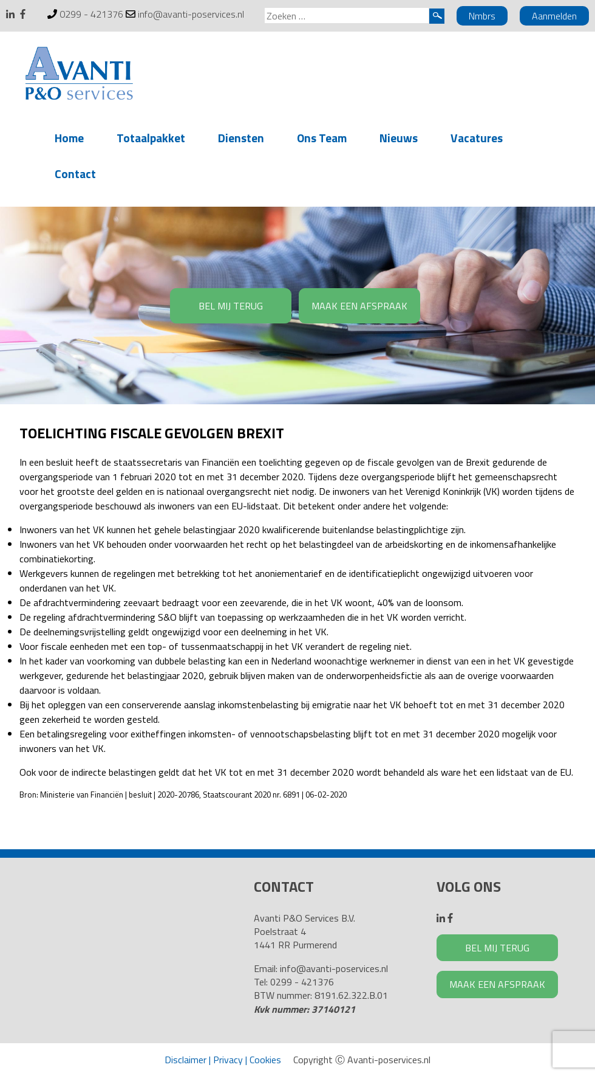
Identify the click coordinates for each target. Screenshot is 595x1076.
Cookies (265, 1059)
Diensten (241, 138)
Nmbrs (482, 16)
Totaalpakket (151, 138)
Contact (75, 173)
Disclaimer (185, 1059)
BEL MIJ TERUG (231, 305)
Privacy (228, 1059)
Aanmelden (554, 16)
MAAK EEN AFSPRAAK (359, 305)
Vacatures (476, 138)
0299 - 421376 (91, 14)
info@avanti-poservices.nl (191, 14)
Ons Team (322, 138)
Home (69, 138)
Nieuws (398, 138)
